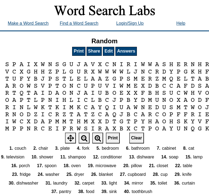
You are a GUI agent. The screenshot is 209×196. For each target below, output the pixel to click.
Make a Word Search (28, 23)
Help (180, 23)
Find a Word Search (79, 23)
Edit (108, 51)
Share (94, 51)
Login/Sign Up (130, 23)
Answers (126, 51)
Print (79, 51)
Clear (136, 138)
